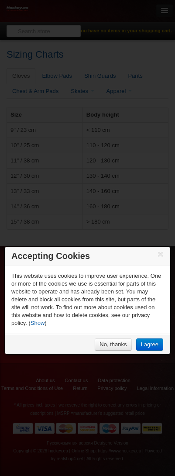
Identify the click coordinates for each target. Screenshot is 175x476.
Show (38, 323)
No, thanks (113, 344)
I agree (149, 344)
